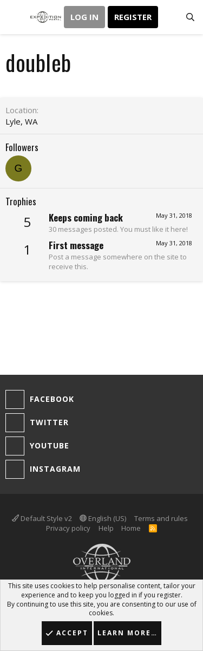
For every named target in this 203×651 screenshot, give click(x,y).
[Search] (190, 17)
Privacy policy (68, 528)
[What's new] (168, 17)
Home (131, 528)
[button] (15, 17)
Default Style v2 (42, 518)
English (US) (103, 518)
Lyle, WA (21, 121)
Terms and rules (161, 518)
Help (106, 528)
